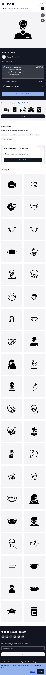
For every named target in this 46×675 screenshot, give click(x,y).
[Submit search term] (42, 8)
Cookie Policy (21, 665)
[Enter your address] (23, 648)
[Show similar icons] (43, 20)
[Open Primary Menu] (3, 4)
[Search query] (23, 154)
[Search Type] (4, 8)
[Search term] (24, 8)
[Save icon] (43, 15)
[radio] (23, 72)
